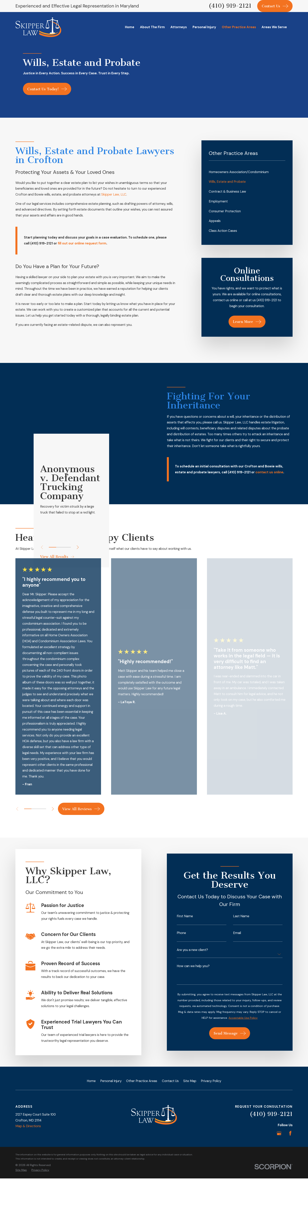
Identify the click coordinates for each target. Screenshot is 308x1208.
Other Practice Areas (141, 1112)
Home (91, 1112)
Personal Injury (111, 1112)
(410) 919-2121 (230, 6)
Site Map (189, 1112)
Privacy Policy (211, 1112)
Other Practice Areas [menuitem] (239, 27)
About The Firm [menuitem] (152, 27)
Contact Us (170, 1112)
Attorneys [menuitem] (178, 27)
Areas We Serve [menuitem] (274, 27)
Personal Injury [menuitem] (204, 27)
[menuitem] (247, 172)
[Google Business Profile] (279, 1164)
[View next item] (53, 840)
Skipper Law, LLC (113, 194)
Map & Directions (28, 1158)
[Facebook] (290, 1164)
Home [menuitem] (129, 27)
